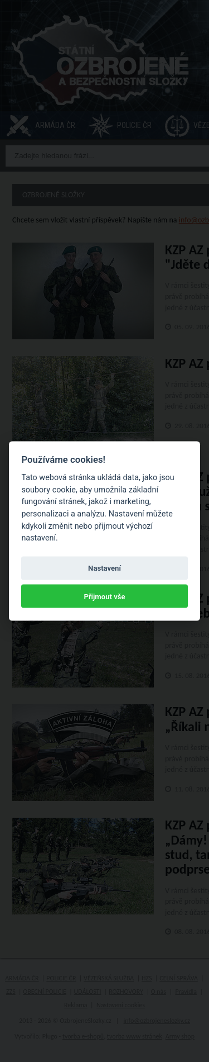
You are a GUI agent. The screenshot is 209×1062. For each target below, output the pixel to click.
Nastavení (104, 568)
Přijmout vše (104, 596)
